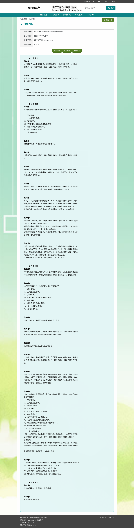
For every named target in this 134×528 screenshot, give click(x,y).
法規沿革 (76, 50)
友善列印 (107, 20)
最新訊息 (43, 15)
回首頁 (105, 1)
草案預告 (78, 15)
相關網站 (90, 15)
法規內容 (57, 50)
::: (80, 1)
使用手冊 (96, 1)
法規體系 (55, 15)
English (113, 1)
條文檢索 (67, 50)
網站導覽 (87, 1)
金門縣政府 (34, 7)
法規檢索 (67, 15)
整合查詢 (110, 8)
